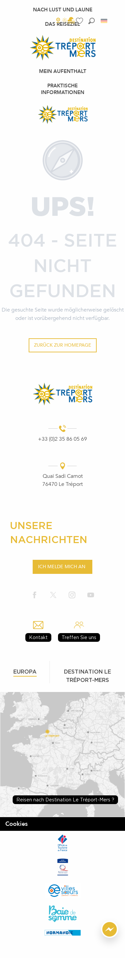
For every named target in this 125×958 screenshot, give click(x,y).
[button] (91, 21)
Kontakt (38, 637)
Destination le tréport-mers (87, 676)
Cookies (16, 824)
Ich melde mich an (61, 566)
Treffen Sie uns (79, 637)
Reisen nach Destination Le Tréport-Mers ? (65, 799)
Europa (25, 672)
